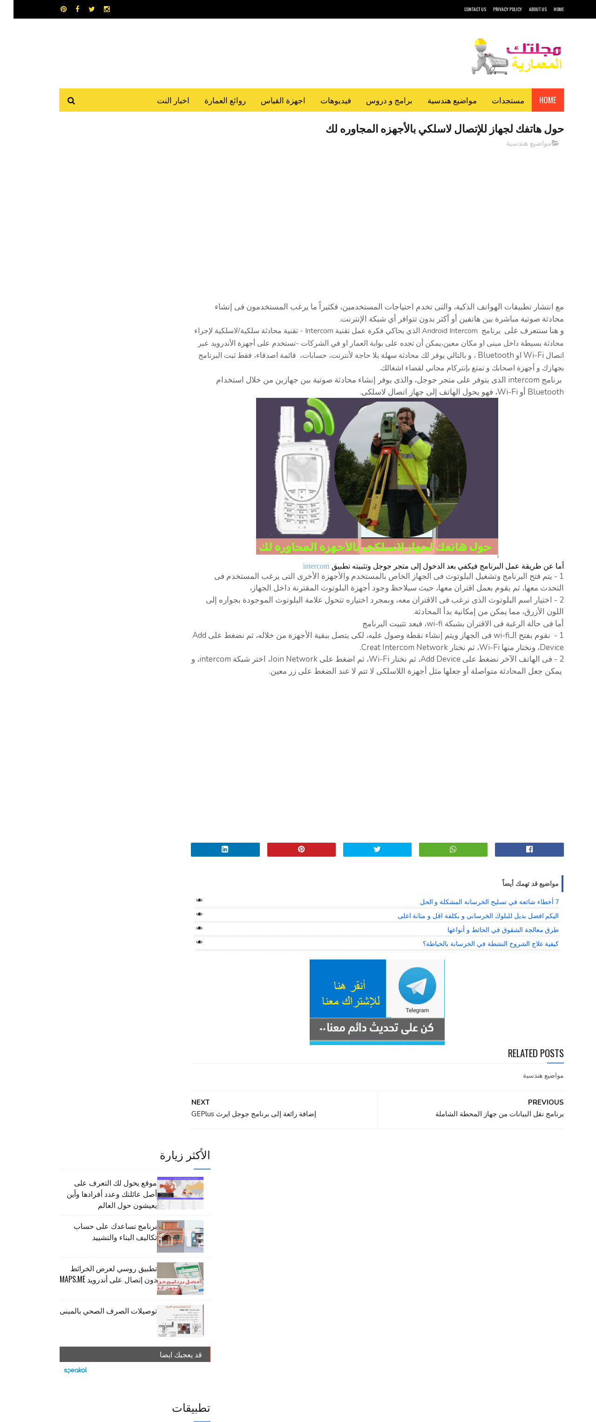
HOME (545, 9)
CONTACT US (462, 9)
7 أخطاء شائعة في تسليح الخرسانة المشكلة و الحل (476, 938)
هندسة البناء (317, 1245)
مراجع (296, 1229)
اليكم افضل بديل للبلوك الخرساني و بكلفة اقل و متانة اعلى (465, 952)
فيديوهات (322, 100)
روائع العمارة (211, 100)
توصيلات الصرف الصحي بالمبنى (94, 292)
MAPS (343, 1196)
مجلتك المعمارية (497, 1410)
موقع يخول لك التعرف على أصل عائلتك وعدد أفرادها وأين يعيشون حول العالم (98, 176)
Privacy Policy (494, 9)
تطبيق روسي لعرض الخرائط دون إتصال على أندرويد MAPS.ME (94, 256)
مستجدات (494, 100)
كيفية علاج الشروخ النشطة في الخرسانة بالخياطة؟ (477, 980)
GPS (368, 1196)
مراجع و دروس (262, 1229)
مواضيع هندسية (438, 100)
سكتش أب (363, 1229)
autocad (283, 1196)
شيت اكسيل (327, 1229)
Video (316, 1196)
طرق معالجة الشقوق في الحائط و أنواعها (489, 966)
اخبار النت (159, 100)
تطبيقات (299, 1212)
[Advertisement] (382, 221)
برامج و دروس (375, 100)
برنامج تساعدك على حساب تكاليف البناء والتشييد (101, 213)
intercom (303, 579)
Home (534, 100)
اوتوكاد (367, 1212)
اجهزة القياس (269, 100)
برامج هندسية (334, 1212)
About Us (524, 9)
